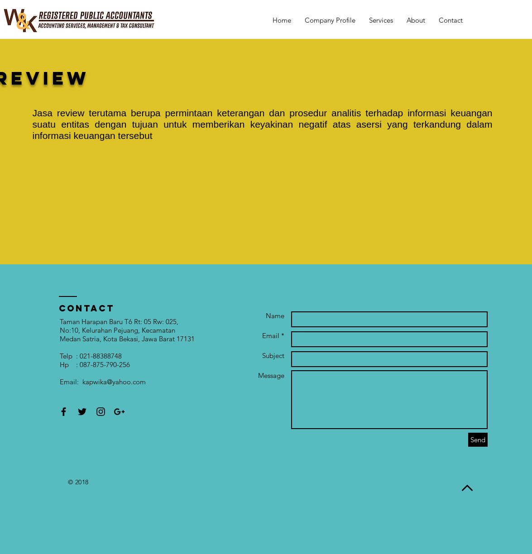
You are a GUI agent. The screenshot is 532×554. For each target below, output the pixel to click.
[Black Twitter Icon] (82, 411)
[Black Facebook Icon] (63, 411)
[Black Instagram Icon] (100, 411)
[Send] (478, 440)
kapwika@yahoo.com (114, 381)
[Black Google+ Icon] (119, 411)
